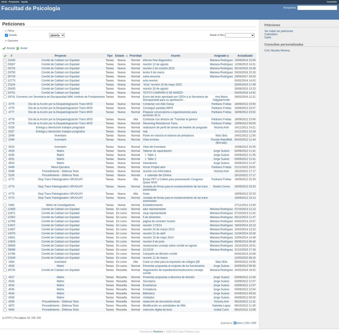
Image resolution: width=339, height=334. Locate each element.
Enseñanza (149, 285)
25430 (11, 88)
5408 (11, 167)
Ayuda (24, 1)
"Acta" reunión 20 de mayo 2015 (162, 84)
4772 (11, 179)
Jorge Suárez (221, 150)
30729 (11, 76)
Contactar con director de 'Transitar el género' (170, 119)
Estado (13, 35)
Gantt (268, 37)
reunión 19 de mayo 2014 (158, 237)
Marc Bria (221, 135)
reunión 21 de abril (154, 233)
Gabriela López (221, 305)
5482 (11, 205)
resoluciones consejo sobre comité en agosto (170, 245)
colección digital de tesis (157, 309)
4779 (11, 123)
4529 (11, 150)
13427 (11, 225)
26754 (11, 68)
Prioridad (136, 55)
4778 (11, 119)
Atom (240, 323)
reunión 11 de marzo (155, 257)
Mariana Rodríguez (221, 60)
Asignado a (221, 55)
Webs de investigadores (60, 205)
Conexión (332, 1)
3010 (11, 146)
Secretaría (149, 281)
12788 (11, 221)
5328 (11, 127)
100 (33, 317)
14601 (11, 237)
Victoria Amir (221, 127)
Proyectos (14, 1)
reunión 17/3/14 (152, 225)
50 (28, 317)
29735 (11, 270)
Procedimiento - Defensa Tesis (60, 171)
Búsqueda (289, 7)
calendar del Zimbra (159, 175)
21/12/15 (148, 249)
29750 (11, 72)
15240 (11, 60)
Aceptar (11, 48)
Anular (23, 48)
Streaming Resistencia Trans (160, 123)
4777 (11, 112)
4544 (11, 293)
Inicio (4, 1)
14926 (11, 241)
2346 (11, 139)
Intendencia (150, 163)
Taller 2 (151, 159)
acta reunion (150, 80)
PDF (254, 323)
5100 (11, 175)
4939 (11, 301)
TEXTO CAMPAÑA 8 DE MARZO (163, 92)
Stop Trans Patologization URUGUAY (60, 179)
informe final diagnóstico (157, 60)
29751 (11, 92)
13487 (11, 229)
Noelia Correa (221, 186)
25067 (11, 64)
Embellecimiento (153, 205)
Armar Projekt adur (154, 167)
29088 (11, 249)
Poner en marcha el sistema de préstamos (168, 135)
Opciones (13, 40)
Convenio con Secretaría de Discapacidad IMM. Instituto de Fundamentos (60, 96)
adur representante (154, 209)
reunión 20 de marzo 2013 (158, 229)
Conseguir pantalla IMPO (158, 108)
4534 (11, 285)
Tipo (110, 55)
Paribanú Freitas (221, 104)
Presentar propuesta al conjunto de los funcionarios (174, 265)
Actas (146, 193)
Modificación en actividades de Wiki (164, 305)
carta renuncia (151, 76)
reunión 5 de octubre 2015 (158, 68)
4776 (11, 108)
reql (145, 131)
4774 (11, 186)
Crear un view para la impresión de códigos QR (171, 261)
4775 (11, 104)
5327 (11, 131)
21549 (11, 257)
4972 (11, 305)
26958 (11, 245)
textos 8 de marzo (153, 72)
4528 (11, 265)
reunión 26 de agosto (155, 88)
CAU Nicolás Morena (277, 50)
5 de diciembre (152, 217)
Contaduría (149, 289)
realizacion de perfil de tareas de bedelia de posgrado (175, 127)
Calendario (271, 34)
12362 (11, 217)
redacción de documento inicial (161, 301)
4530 (11, 155)
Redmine (158, 331)
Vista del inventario (154, 146)
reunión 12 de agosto (155, 64)
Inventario (60, 135)
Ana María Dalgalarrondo (221, 98)
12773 (11, 80)
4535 (11, 289)
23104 (11, 84)
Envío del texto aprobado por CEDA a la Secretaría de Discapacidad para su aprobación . (175, 98)
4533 (11, 281)
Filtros (11, 30)
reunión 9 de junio (153, 241)
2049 (11, 135)
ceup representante (154, 213)
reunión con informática (157, 171)
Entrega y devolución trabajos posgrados (60, 127)
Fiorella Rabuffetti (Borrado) (221, 141)
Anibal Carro (221, 309)
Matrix (60, 150)
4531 (11, 159)
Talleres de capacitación (157, 150)
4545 (11, 297)
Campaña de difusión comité (160, 253)
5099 (11, 171)
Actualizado (245, 55)
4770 (11, 193)
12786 (11, 253)
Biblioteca (149, 293)
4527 (11, 277)
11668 (11, 209)
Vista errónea (151, 139)
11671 (11, 213)
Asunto (175, 55)
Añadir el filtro (217, 35)
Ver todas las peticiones (279, 31)
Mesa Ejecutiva (60, 167)
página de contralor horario (159, 221)
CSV (247, 323)
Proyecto (60, 55)
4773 (11, 197)
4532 (11, 163)
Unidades (148, 297)
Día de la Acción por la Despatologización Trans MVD (60, 104)
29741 (11, 96)
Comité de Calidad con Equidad (60, 60)
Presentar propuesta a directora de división (169, 277)
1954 (11, 261)
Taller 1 (151, 155)
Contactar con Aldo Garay (158, 104)
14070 (11, 233)
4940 (11, 309)
